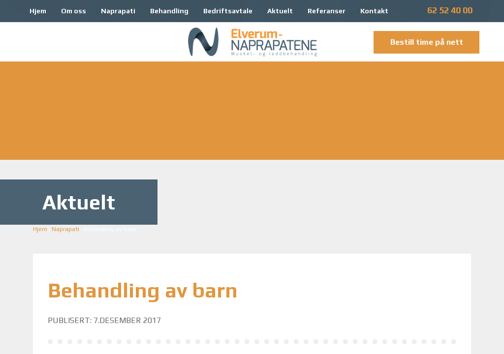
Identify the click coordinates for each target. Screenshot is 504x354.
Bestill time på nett (426, 42)
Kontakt (374, 11)
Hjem (38, 11)
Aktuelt (280, 11)
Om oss (73, 11)
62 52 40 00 (449, 10)
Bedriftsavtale (227, 11)
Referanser (327, 11)
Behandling (169, 11)
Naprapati (118, 11)
